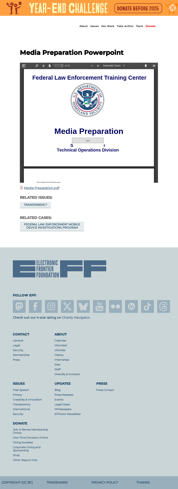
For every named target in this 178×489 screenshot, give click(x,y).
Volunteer (61, 345)
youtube (99, 306)
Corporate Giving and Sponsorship (26, 449)
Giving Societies (23, 442)
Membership (21, 354)
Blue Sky (83, 306)
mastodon (19, 306)
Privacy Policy (104, 482)
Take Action (125, 26)
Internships (62, 359)
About (83, 26)
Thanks (143, 482)
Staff (57, 369)
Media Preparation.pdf (41, 188)
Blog (58, 390)
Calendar (60, 340)
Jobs (57, 364)
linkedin (131, 306)
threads (163, 306)
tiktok (147, 306)
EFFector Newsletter (68, 414)
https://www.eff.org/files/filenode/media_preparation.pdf (89, 123)
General (18, 340)
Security (18, 350)
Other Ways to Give (25, 460)
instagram (51, 306)
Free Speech (21, 390)
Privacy (17, 394)
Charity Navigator (76, 317)
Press (16, 359)
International (21, 409)
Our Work (107, 26)
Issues (94, 26)
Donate (151, 26)
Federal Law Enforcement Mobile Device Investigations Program (52, 226)
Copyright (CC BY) (17, 482)
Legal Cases (62, 404)
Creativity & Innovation (27, 399)
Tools (139, 26)
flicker (115, 306)
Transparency (35, 205)
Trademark (57, 482)
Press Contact (105, 390)
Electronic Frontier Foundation (39, 30)
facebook (35, 306)
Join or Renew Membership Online (30, 431)
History (59, 354)
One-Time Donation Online (30, 437)
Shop (16, 455)
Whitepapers (63, 409)
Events (59, 399)
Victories (60, 350)
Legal (16, 345)
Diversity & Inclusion (67, 374)
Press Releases (64, 394)
